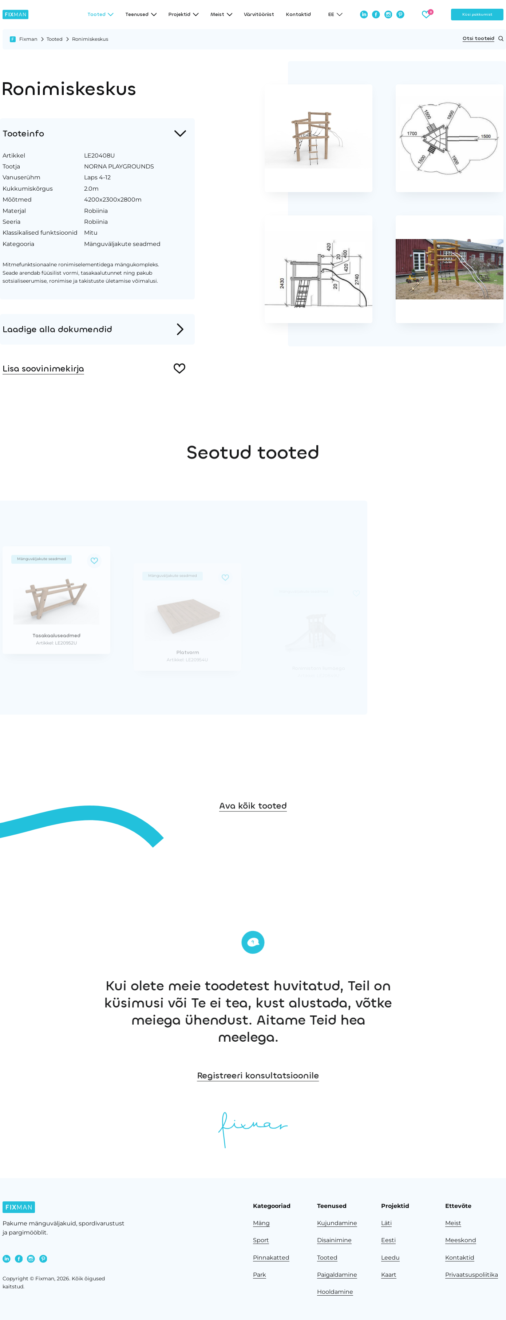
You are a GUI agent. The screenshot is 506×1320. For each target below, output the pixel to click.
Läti (386, 1223)
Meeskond (460, 1240)
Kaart (388, 1274)
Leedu (390, 1257)
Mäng (261, 1223)
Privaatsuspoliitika (471, 1274)
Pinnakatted (271, 1257)
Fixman (28, 39)
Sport (261, 1240)
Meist (453, 1223)
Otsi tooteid (483, 38)
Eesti (388, 1240)
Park (259, 1274)
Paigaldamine (337, 1274)
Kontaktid (298, 14)
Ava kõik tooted (253, 831)
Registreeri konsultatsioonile (335, 1075)
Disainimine (334, 1240)
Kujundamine (337, 1223)
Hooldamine (335, 1291)
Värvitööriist (259, 14)
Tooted (55, 39)
